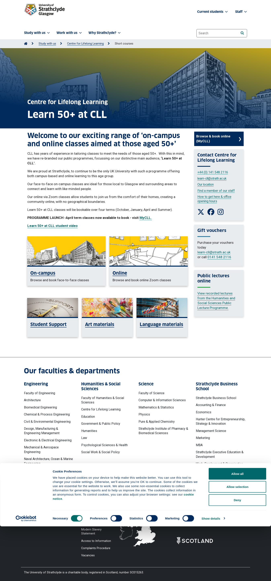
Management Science (211, 431)
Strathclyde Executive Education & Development (219, 454)
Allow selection (237, 541)
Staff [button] (241, 12)
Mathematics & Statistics (156, 407)
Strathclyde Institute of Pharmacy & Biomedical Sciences (163, 431)
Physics (144, 414)
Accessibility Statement (96, 515)
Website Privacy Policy (96, 500)
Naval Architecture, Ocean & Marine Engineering (48, 461)
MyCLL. (146, 218)
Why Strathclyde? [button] (104, 33)
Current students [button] (213, 12)
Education (88, 416)
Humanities (89, 431)
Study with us (47, 43)
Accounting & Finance (211, 405)
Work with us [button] (69, 33)
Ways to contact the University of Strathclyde (199, 502)
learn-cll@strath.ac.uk (212, 178)
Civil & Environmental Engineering (47, 422)
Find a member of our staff (216, 191)
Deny (237, 554)
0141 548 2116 (219, 257)
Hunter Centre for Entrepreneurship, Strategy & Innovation (220, 421)
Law (84, 438)
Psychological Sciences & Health (104, 445)
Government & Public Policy (100, 424)
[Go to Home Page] (26, 43)
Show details (211, 573)
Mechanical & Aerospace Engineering (41, 449)
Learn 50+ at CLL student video (52, 226)
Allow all (237, 528)
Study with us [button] (37, 33)
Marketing (203, 438)
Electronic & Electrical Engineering (48, 440)
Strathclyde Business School (216, 398)
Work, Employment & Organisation (219, 464)
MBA (199, 445)
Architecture (32, 400)
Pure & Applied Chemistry (157, 422)
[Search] (242, 33)
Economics (203, 412)
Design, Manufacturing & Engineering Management (42, 431)
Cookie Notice (90, 507)
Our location (205, 184)
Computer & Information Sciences (162, 400)
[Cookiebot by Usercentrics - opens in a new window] (26, 573)
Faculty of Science (151, 393)
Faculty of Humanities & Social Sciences (102, 400)
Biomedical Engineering (40, 407)
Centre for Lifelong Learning (85, 43)
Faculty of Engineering (39, 393)
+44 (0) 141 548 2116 (212, 172)
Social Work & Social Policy (100, 452)
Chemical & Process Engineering (47, 414)
